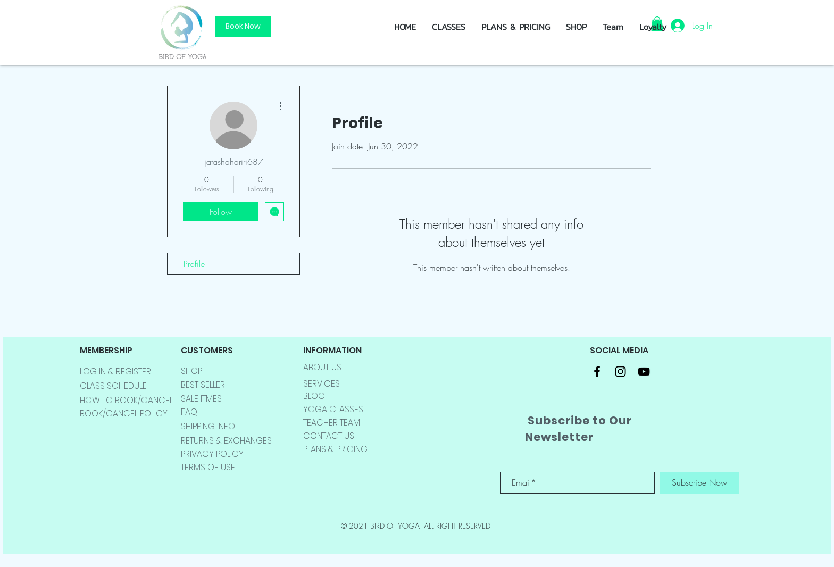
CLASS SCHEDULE (113, 386)
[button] (576, 26)
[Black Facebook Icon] (597, 371)
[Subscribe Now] (699, 483)
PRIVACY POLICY (212, 454)
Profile (194, 264)
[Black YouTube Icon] (644, 371)
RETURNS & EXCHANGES (226, 441)
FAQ (189, 412)
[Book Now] (243, 26)
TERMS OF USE (208, 467)
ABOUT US (322, 367)
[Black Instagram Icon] (620, 371)
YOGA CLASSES (333, 409)
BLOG (314, 396)
